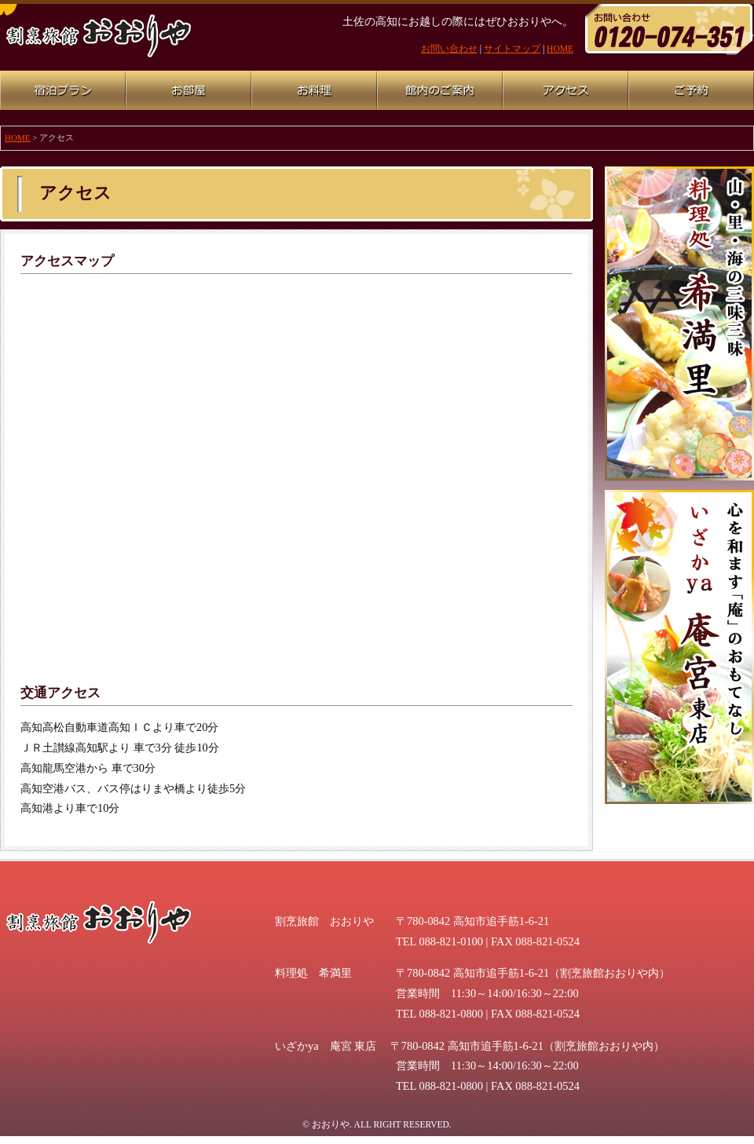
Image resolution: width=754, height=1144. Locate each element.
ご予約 (691, 90)
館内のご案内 (440, 90)
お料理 (314, 90)
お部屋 (188, 90)
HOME (560, 48)
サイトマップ (512, 48)
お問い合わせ (449, 48)
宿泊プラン (63, 90)
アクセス (565, 90)
